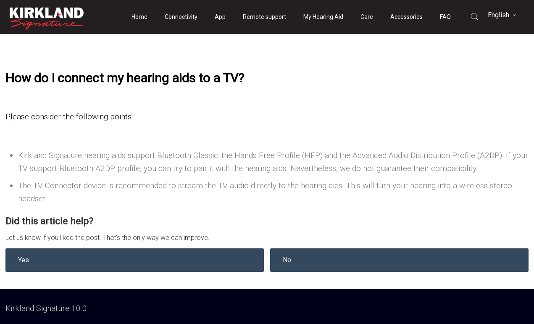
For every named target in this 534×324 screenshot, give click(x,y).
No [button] (287, 260)
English (502, 15)
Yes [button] (23, 260)
